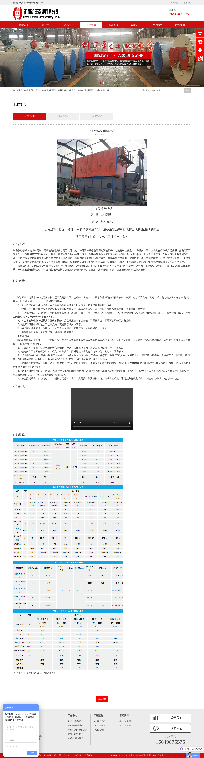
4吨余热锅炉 (63, 116)
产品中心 (68, 25)
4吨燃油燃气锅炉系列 (66, 90)
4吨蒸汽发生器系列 (86, 90)
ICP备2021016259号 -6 (173, 755)
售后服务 (158, 25)
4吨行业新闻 (125, 725)
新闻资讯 (113, 25)
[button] (100, 83)
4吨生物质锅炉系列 (31, 90)
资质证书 (135, 25)
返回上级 (102, 699)
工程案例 (91, 25)
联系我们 (187, 3)
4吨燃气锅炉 (96, 116)
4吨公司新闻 (125, 721)
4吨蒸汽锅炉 (29, 116)
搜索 (187, 90)
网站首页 (24, 25)
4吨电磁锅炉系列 (49, 90)
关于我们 (174, 3)
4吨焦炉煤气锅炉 (103, 90)
